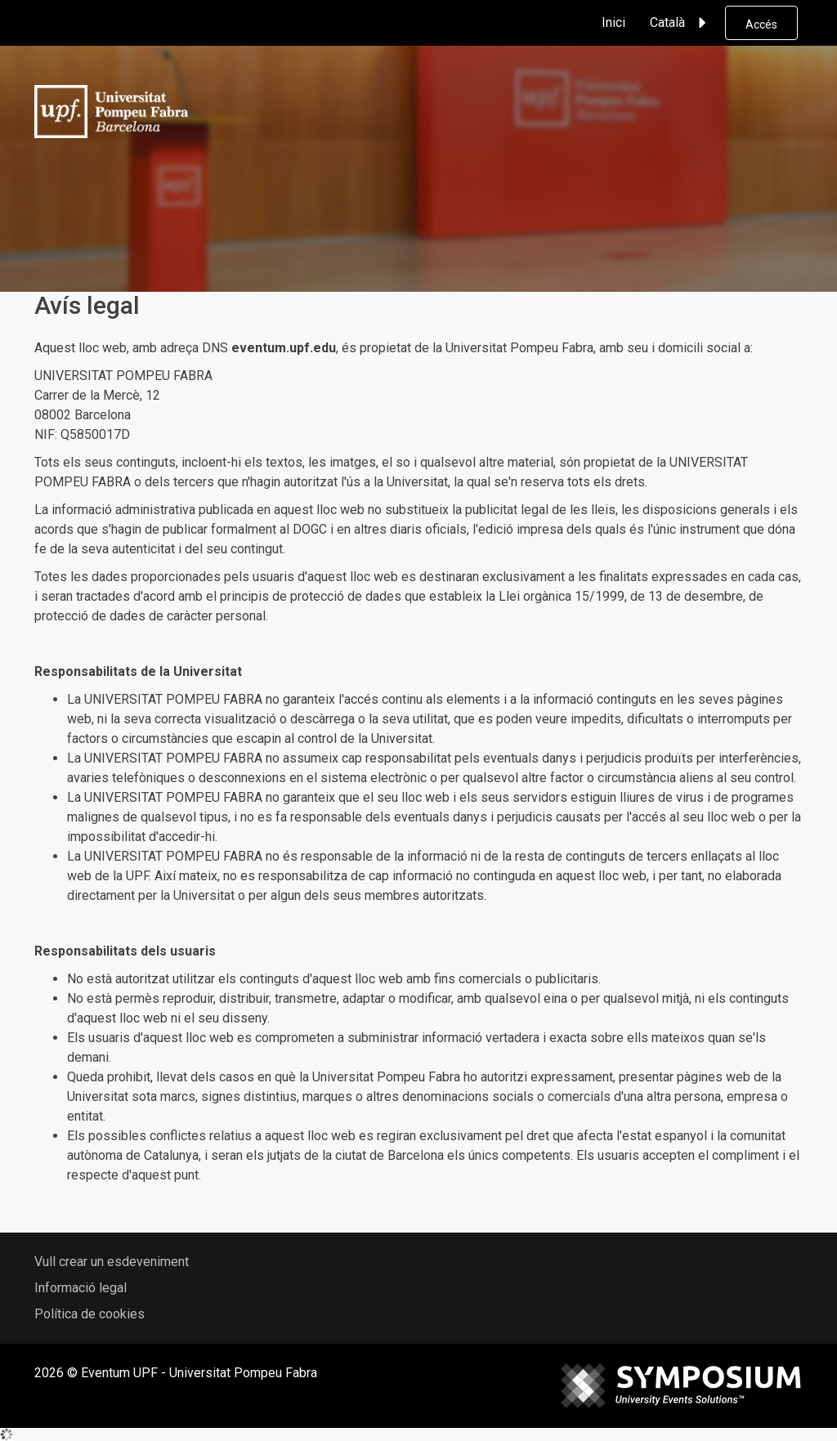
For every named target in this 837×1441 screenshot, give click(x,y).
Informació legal (80, 1288)
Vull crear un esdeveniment (111, 1261)
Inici (613, 22)
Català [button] (680, 23)
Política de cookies (89, 1314)
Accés (761, 24)
